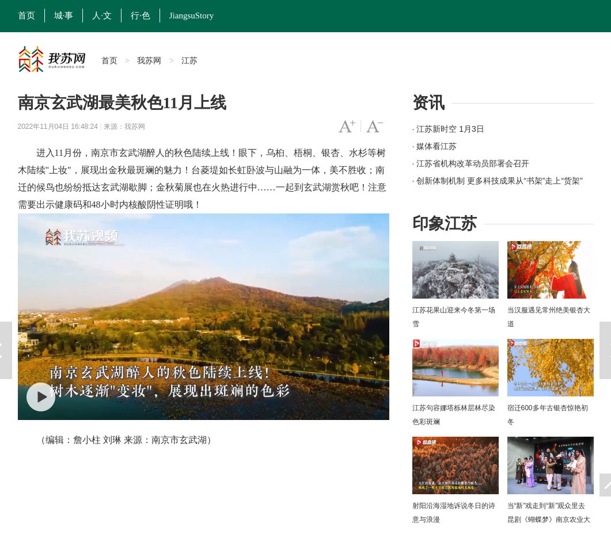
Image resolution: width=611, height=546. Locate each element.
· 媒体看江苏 (434, 146)
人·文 (102, 15)
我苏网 (149, 60)
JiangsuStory (191, 15)
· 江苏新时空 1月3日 (448, 128)
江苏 (189, 60)
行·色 (140, 15)
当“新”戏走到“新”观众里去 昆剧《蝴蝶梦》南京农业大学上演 (548, 519)
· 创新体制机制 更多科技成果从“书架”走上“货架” (497, 180)
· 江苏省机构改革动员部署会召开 (471, 163)
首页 (26, 15)
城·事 (64, 15)
